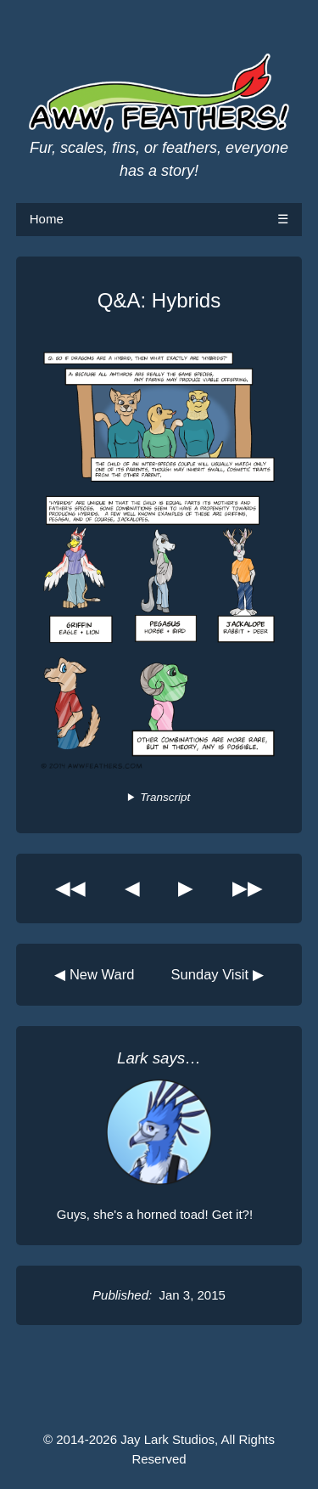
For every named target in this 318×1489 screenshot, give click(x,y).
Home (47, 219)
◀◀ (70, 888)
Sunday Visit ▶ (217, 974)
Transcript (165, 797)
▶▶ (247, 888)
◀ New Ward (94, 974)
